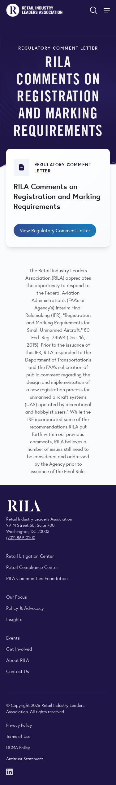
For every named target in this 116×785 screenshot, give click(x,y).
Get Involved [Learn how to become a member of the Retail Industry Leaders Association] (19, 648)
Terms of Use (18, 736)
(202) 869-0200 (20, 537)
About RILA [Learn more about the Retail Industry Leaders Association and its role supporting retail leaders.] (17, 659)
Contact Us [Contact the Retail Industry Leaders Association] (17, 671)
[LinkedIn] (9, 771)
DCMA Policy (18, 747)
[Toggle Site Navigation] (107, 10)
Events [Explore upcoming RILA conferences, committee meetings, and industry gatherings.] (13, 637)
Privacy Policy (19, 725)
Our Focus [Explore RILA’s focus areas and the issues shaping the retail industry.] (16, 596)
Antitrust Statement (24, 758)
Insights (14, 619)
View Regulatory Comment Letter (55, 230)
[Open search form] (94, 10)
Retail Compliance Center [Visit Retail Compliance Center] (32, 566)
